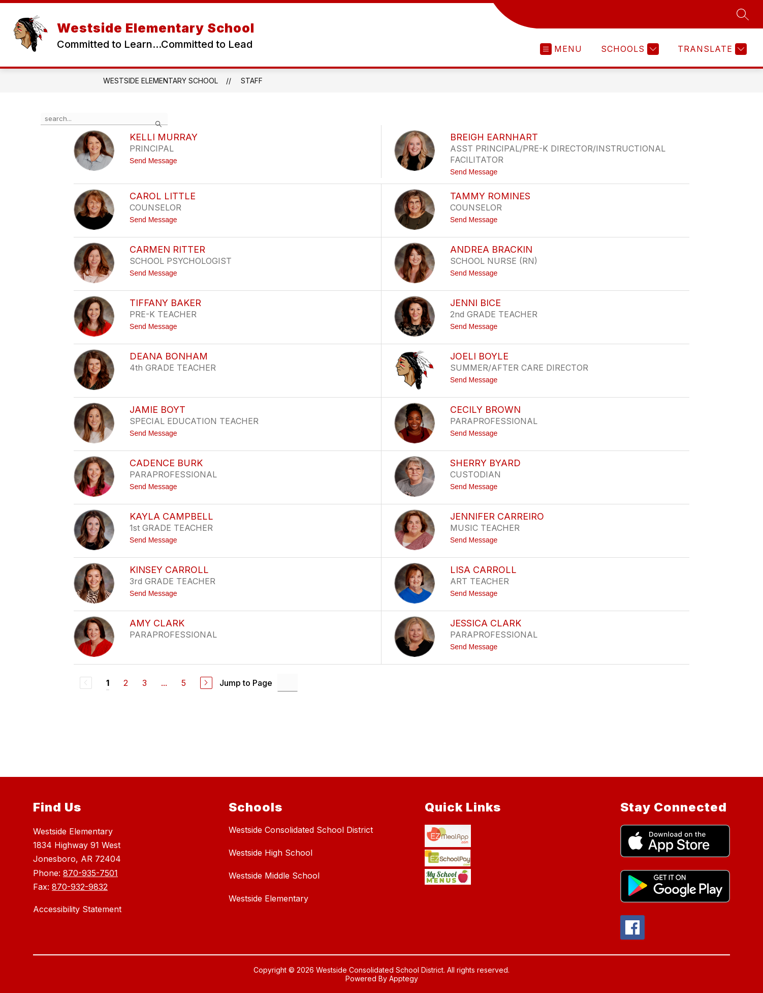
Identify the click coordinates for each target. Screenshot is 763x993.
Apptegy (403, 979)
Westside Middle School (274, 875)
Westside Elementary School (160, 80)
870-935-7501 (90, 873)
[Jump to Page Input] (287, 682)
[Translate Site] (711, 49)
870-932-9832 (80, 887)
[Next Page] (206, 683)
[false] (104, 119)
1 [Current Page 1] (107, 683)
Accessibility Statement (77, 909)
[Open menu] (561, 49)
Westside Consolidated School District (301, 830)
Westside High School (270, 853)
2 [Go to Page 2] (125, 683)
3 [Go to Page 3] (144, 683)
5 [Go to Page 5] (183, 683)
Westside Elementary (268, 898)
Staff (252, 80)
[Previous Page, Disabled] (86, 683)
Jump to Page (245, 683)
